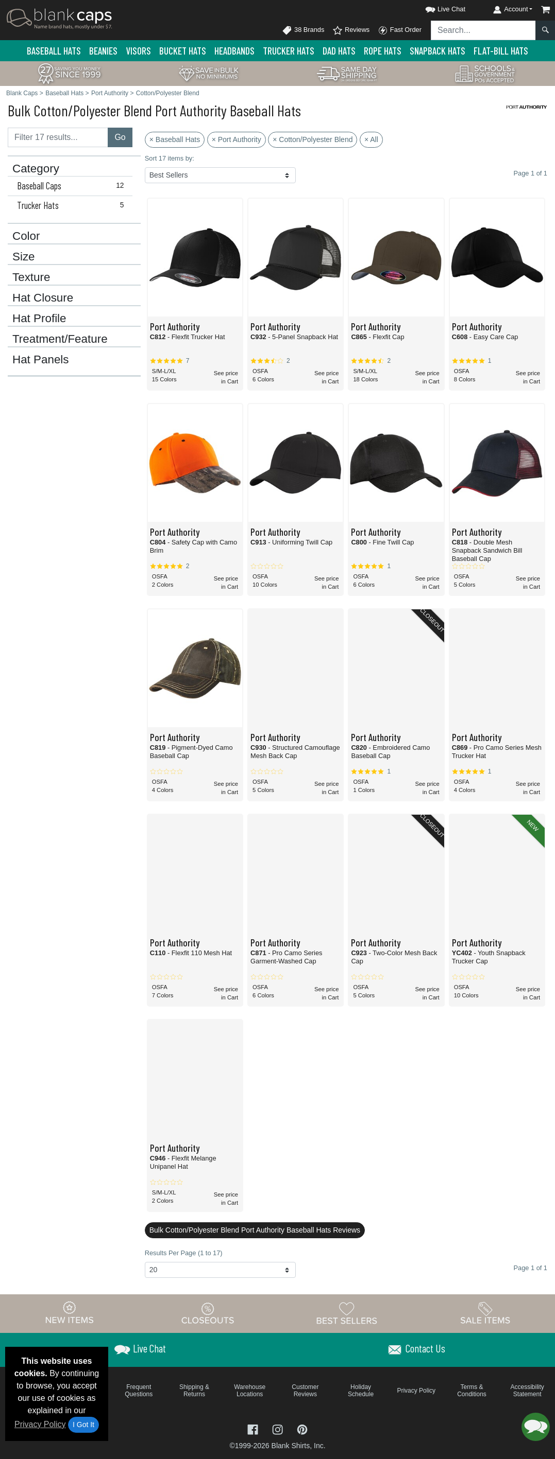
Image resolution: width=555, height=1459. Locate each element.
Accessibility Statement (527, 1390)
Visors (138, 51)
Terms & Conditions (471, 1390)
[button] (436, 7)
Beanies (103, 51)
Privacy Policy (40, 1424)
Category (35, 168)
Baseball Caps (72, 185)
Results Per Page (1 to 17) (184, 1253)
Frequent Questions (139, 1390)
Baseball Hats (54, 51)
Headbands (234, 51)
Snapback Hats (437, 51)
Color (26, 236)
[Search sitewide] (483, 30)
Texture (31, 277)
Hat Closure (42, 298)
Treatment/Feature (60, 339)
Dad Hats (339, 51)
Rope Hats (382, 51)
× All (371, 139)
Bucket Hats (182, 51)
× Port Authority (236, 139)
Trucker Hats (288, 51)
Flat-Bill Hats (501, 51)
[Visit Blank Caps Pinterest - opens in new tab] (302, 1429)
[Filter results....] (58, 137)
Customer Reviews (305, 1390)
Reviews (350, 30)
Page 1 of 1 (530, 1268)
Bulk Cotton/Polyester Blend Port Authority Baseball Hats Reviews (254, 1230)
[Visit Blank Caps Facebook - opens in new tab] (254, 1429)
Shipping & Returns (194, 1390)
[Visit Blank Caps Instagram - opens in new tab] (278, 1429)
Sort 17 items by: (169, 158)
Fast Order (400, 30)
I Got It (83, 1424)
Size (23, 256)
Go (119, 137)
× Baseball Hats (174, 139)
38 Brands (303, 30)
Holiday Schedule (361, 1390)
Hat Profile (39, 318)
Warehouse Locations (249, 1390)
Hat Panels (40, 359)
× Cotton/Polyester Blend (312, 139)
